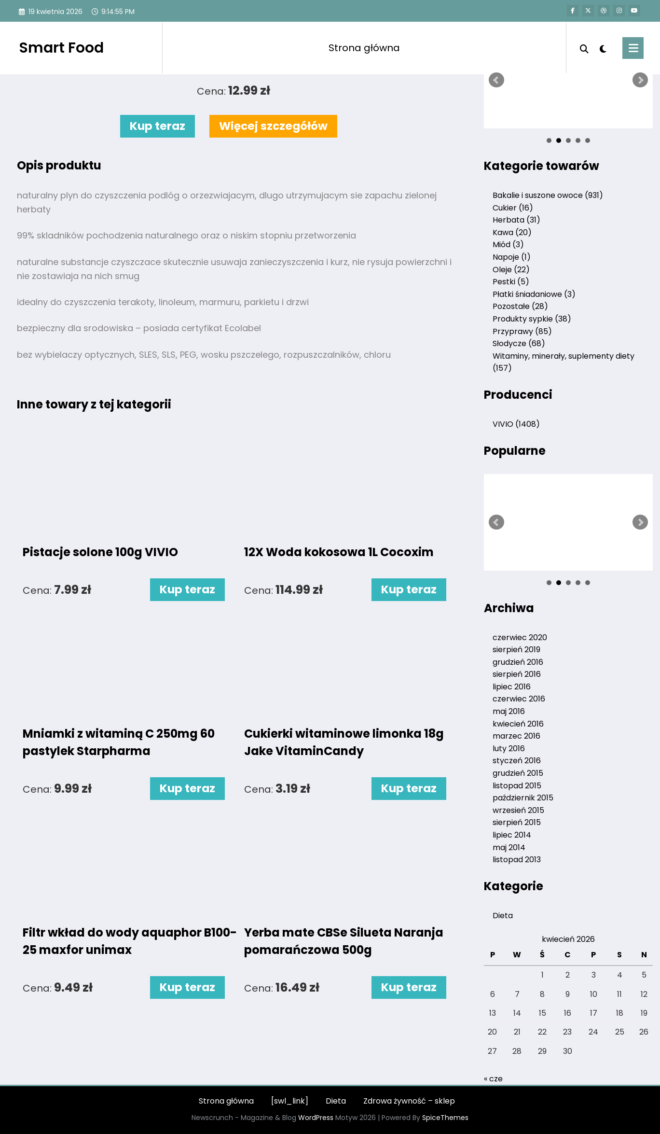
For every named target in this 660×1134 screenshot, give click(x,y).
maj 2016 (509, 711)
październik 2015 (523, 797)
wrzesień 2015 (518, 810)
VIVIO (516, 424)
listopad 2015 (517, 785)
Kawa (512, 232)
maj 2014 (509, 847)
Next (640, 80)
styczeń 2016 (517, 760)
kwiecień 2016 (518, 723)
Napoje (512, 257)
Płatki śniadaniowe (534, 294)
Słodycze (519, 343)
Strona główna (364, 48)
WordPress (315, 1117)
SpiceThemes (445, 1117)
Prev (496, 80)
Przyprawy (522, 331)
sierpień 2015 (517, 822)
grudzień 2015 (518, 773)
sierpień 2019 (516, 649)
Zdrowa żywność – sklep (409, 1100)
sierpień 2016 (517, 674)
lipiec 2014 (512, 834)
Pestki (511, 281)
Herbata (516, 219)
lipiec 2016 (512, 686)
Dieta (503, 915)
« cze (493, 1078)
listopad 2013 (517, 859)
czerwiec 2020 (520, 637)
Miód (508, 244)
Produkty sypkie (532, 318)
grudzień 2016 (518, 662)
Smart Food (61, 48)
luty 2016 (509, 748)
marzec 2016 (516, 736)
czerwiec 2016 (519, 698)
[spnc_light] (603, 48)
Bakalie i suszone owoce (548, 195)
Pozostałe (520, 306)
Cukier (513, 207)
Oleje (511, 269)
